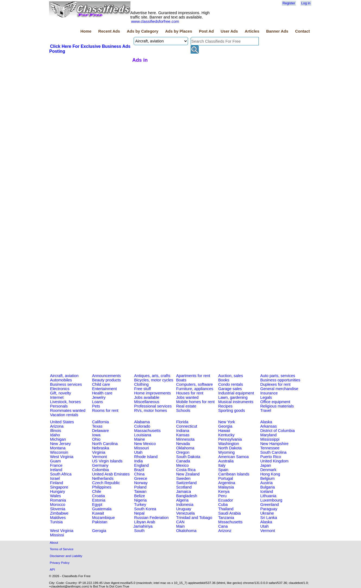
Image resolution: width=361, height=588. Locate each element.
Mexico (182, 465)
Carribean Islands (234, 474)
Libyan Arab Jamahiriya (144, 524)
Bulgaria (267, 487)
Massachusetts (147, 430)
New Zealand (188, 474)
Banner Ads (277, 31)
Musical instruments (236, 402)
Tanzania (226, 517)
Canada (183, 461)
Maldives (58, 517)
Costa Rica (186, 470)
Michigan (58, 439)
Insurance (269, 393)
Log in (306, 3)
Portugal (225, 478)
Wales (55, 496)
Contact (302, 31)
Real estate (186, 406)
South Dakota (188, 457)
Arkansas (268, 426)
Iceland (266, 491)
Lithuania (268, 496)
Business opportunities (280, 380)
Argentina (226, 483)
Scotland (184, 487)
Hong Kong (270, 474)
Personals (59, 406)
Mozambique (103, 517)
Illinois (55, 430)
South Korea (145, 509)
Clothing (141, 384)
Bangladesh (186, 496)
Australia (226, 461)
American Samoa (233, 457)
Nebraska (100, 448)
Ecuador (225, 500)
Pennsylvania (230, 439)
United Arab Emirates (111, 474)
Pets (96, 406)
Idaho (55, 435)
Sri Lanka (268, 517)
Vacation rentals (64, 415)
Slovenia (57, 509)
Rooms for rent (105, 410)
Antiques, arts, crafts (152, 376)
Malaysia (226, 487)
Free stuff (142, 389)
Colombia (100, 470)
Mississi (57, 535)
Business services (66, 384)
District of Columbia (277, 430)
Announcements (106, 376)
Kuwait (98, 513)
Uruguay (183, 509)
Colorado (142, 426)
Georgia (225, 426)
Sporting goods (231, 410)
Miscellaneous (146, 402)
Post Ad (206, 31)
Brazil (139, 470)
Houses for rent (189, 393)
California (100, 422)
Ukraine (267, 513)
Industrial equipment (236, 393)
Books (223, 380)
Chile (96, 491)
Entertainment (104, 389)
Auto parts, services (277, 376)
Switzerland (186, 483)
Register (289, 3)
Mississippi (270, 439)
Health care (102, 393)
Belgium (267, 478)
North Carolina (105, 443)
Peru (222, 496)
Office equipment (275, 402)
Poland (140, 487)
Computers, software (194, 384)
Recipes (225, 406)
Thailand (226, 509)
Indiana (182, 430)
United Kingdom (274, 461)
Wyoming (226, 452)
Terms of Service (62, 549)
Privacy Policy (60, 562)
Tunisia (56, 522)
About (54, 542)
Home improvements (152, 393)
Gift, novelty (60, 393)
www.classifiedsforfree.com (155, 21)
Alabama (142, 422)
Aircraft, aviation (64, 376)
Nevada (183, 443)
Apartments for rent (193, 376)
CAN (180, 522)
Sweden (183, 478)
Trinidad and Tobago (194, 517)
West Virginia (62, 457)
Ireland (56, 470)
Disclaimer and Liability (66, 556)
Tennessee (270, 448)
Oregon (183, 452)
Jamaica (183, 491)
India (138, 461)
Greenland (269, 504)
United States (62, 422)
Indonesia (185, 504)
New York (226, 422)
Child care (101, 384)
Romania (58, 500)
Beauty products (106, 380)
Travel (265, 410)
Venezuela (185, 513)
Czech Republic (106, 483)
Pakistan (99, 522)
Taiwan (140, 491)
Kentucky (226, 435)
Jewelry (99, 397)
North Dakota (230, 448)
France (56, 465)
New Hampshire (274, 443)
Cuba (223, 504)
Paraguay (268, 509)
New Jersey (60, 443)
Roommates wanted (67, 410)
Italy (222, 465)
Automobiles (61, 380)
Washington (228, 443)
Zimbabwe (59, 513)
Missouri (141, 448)
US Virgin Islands (107, 461)
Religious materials (277, 406)
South (139, 530)
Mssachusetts (230, 522)
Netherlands (103, 478)
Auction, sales (230, 376)
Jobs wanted (187, 397)
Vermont (99, 457)
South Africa (61, 474)
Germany (100, 465)
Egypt (97, 504)
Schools (183, 410)
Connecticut (186, 426)
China (139, 474)
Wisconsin (59, 452)
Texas (97, 426)
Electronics (60, 389)
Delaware (100, 430)
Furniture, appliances (194, 389)
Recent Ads (109, 31)
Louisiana (142, 435)
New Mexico (145, 443)
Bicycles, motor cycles (153, 380)
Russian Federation (151, 517)
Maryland (268, 435)
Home (85, 31)
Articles (252, 31)
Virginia (99, 452)
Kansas (183, 435)
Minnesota (185, 439)
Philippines (101, 487)
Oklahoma (185, 448)
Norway (141, 483)
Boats (181, 380)
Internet (57, 397)
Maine (139, 439)
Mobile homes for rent (195, 402)
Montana (58, 448)
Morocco (57, 504)
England (141, 465)
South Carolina (273, 452)
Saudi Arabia (229, 513)
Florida (182, 422)
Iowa (96, 435)
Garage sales (230, 389)
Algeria (182, 500)
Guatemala (102, 509)
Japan (265, 465)
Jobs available (146, 397)
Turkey (140, 504)
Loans (97, 402)
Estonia (99, 500)
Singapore (59, 487)
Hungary (57, 491)
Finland (56, 483)
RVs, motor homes (150, 410)
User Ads (229, 31)
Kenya (224, 491)
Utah (138, 452)
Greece (140, 478)
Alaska (266, 422)
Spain (223, 470)
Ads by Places (178, 31)
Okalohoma (186, 530)
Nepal (139, 513)
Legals (266, 397)
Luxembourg (271, 500)
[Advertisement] (90, 95)
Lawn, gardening (233, 397)
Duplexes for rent (275, 384)
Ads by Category (142, 31)
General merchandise (279, 389)
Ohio (96, 439)
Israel (55, 478)
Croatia (98, 496)
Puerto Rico (270, 457)
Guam (55, 461)
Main (180, 526)
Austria (266, 483)
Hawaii (224, 430)
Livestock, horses (65, 402)
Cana (223, 526)
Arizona (57, 426)
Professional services (153, 406)
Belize (139, 496)
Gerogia (99, 530)
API (52, 569)
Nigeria (140, 500)
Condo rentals (230, 384)
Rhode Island (146, 457)
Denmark (268, 470)
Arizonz (225, 530)
